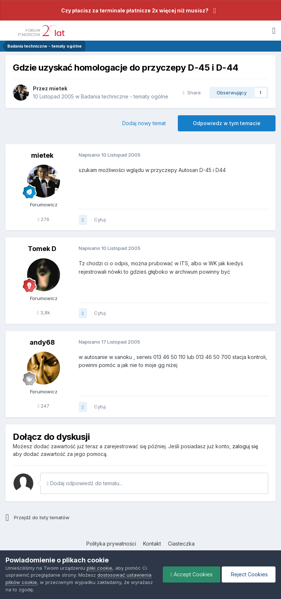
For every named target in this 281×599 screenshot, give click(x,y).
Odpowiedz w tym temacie (227, 123)
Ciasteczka (181, 543)
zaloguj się (245, 446)
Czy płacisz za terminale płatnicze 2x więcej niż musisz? (135, 10)
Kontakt (152, 543)
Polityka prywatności (111, 543)
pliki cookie (99, 568)
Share (192, 93)
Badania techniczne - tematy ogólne (124, 96)
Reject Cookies (248, 574)
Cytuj (100, 219)
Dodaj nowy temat (144, 123)
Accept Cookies (192, 574)
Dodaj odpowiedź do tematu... (85, 483)
